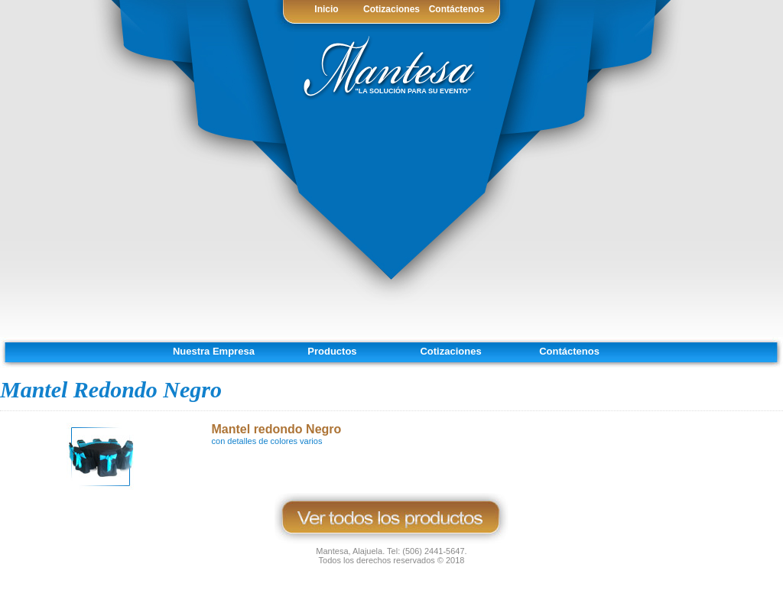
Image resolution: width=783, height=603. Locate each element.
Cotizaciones (391, 9)
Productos (331, 351)
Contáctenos (457, 9)
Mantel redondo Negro (277, 429)
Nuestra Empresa (214, 351)
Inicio (326, 9)
